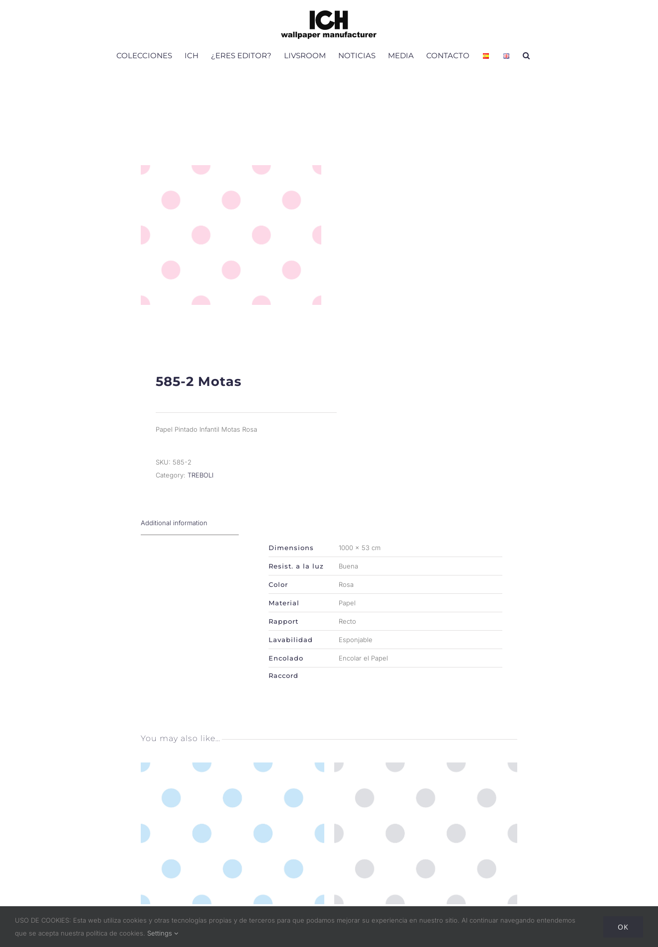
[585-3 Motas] (426, 780)
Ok (623, 927)
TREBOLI (200, 486)
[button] (526, 55)
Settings (162, 933)
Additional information (174, 534)
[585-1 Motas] (232, 780)
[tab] (190, 534)
